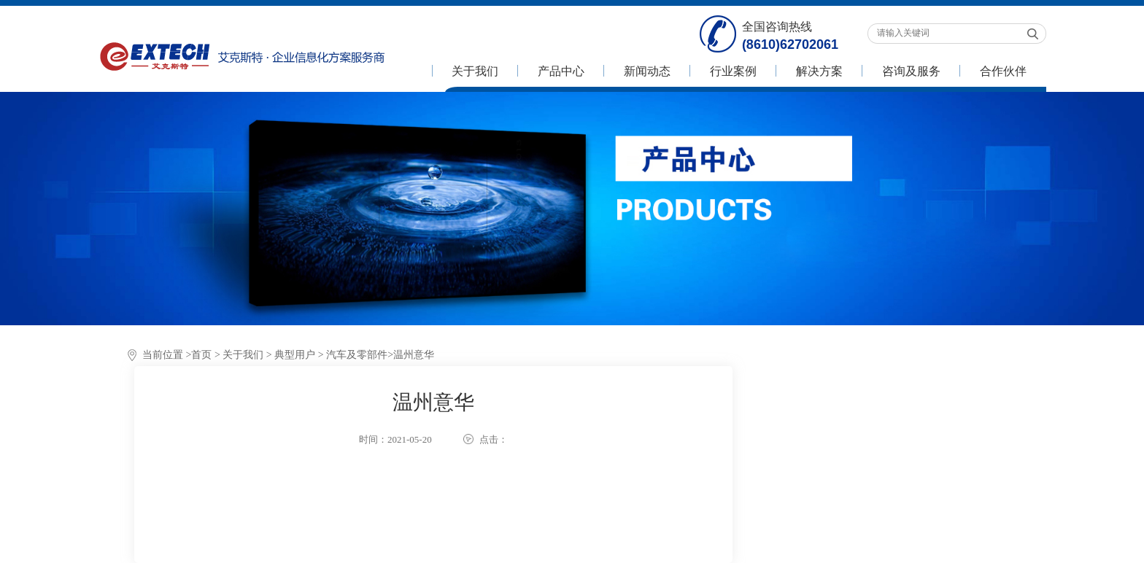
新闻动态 (647, 71)
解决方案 (819, 71)
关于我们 (475, 71)
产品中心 (561, 71)
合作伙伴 (1003, 71)
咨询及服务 (911, 71)
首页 (201, 354)
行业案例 (733, 71)
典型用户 (294, 354)
